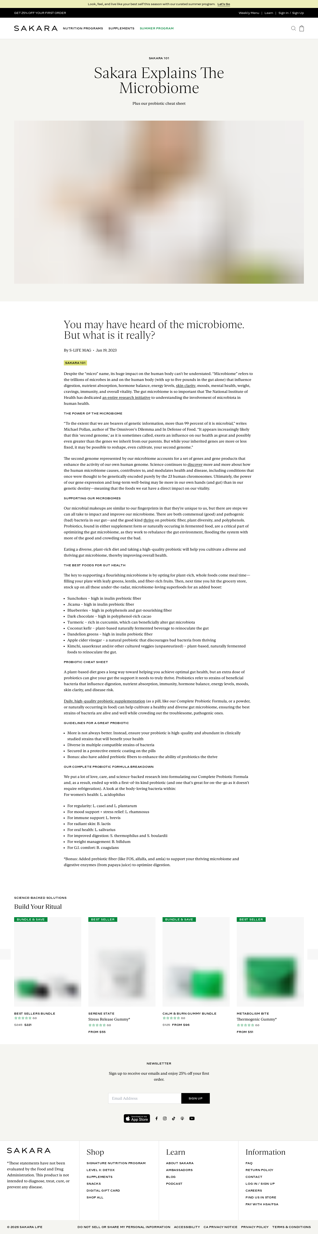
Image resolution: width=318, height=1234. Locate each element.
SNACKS (94, 1183)
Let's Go (224, 4)
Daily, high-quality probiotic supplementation (104, 701)
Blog (171, 1177)
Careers (254, 1190)
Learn (269, 13)
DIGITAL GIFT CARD (103, 1190)
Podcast (174, 1183)
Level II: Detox (101, 1170)
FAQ (249, 1163)
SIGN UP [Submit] (196, 1098)
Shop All (95, 1197)
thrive (149, 520)
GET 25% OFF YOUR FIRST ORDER (40, 13)
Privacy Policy (255, 1227)
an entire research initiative (126, 397)
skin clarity (185, 385)
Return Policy (259, 1170)
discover (195, 464)
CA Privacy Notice (221, 1227)
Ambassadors (179, 1170)
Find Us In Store (261, 1197)
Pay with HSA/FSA (262, 1204)
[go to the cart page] (301, 28)
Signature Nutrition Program (116, 1163)
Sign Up (298, 13)
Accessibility (187, 1227)
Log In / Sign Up (260, 1183)
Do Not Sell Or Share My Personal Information (124, 1227)
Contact (254, 1177)
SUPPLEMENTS (121, 28)
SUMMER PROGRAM (157, 28)
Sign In (283, 13)
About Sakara (179, 1163)
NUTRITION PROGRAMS (83, 28)
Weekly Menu (249, 13)
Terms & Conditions (291, 1227)
